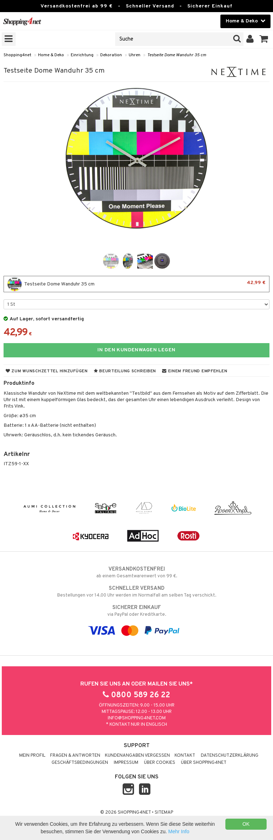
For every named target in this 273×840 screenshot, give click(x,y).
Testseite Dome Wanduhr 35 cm (176, 55)
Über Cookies (159, 763)
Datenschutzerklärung (229, 755)
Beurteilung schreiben (125, 371)
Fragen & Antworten (75, 755)
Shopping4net (17, 55)
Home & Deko (51, 55)
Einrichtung (82, 55)
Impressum (126, 763)
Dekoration (111, 55)
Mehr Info (178, 831)
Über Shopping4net (203, 763)
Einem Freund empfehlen (194, 371)
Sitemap (164, 812)
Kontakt (185, 755)
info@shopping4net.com (137, 718)
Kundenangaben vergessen (137, 755)
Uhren (134, 55)
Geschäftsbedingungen (80, 763)
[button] (264, 39)
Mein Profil (32, 755)
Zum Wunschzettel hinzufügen (47, 371)
